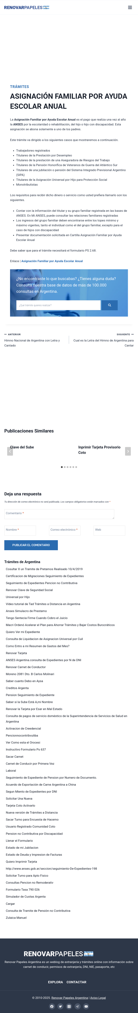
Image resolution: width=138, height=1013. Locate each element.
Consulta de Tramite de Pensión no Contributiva (38, 910)
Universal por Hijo (18, 597)
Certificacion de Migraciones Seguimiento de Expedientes (45, 576)
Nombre (12, 529)
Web (98, 529)
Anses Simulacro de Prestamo (26, 611)
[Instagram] (69, 1006)
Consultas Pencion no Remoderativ (29, 882)
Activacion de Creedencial (23, 728)
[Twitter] (60, 1006)
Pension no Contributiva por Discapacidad (34, 833)
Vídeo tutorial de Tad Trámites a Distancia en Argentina (43, 604)
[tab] (62, 467)
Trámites (19, 87)
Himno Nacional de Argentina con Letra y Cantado (35, 339)
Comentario (15, 513)
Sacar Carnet (15, 756)
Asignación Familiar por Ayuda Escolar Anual (52, 261)
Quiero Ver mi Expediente (23, 632)
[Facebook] (52, 1006)
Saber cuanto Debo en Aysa (24, 681)
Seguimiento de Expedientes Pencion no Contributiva (41, 583)
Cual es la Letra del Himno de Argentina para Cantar (103, 339)
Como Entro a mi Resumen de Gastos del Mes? (38, 646)
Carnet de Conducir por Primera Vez (30, 763)
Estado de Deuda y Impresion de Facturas (34, 854)
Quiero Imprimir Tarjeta (21, 861)
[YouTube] (86, 1006)
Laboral (11, 770)
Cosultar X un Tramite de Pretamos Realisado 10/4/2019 (44, 569)
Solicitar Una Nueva (19, 798)
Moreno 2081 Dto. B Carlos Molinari (30, 674)
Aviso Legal (98, 998)
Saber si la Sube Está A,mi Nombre (29, 702)
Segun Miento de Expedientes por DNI (31, 791)
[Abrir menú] (130, 7)
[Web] (110, 531)
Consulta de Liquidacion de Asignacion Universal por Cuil (44, 639)
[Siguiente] (128, 451)
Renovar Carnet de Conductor (26, 667)
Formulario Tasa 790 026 (23, 889)
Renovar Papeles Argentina (69, 998)
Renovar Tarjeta (16, 653)
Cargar (10, 904)
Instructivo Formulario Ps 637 (26, 749)
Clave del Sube (22, 447)
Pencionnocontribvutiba (22, 735)
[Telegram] (78, 1006)
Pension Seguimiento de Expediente (30, 695)
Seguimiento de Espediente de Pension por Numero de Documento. (51, 777)
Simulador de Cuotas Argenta (26, 896)
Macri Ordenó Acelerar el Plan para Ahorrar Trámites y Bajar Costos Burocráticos (60, 625)
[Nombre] (20, 531)
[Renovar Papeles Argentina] (26, 7)
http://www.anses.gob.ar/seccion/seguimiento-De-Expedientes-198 (51, 868)
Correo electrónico (64, 529)
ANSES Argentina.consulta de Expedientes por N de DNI (43, 660)
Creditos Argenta (17, 688)
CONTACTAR (77, 982)
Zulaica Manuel (16, 917)
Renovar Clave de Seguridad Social (29, 590)
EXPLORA (55, 982)
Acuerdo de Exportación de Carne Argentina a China (41, 784)
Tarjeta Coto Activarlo (20, 805)
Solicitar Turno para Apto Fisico (27, 875)
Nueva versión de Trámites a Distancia (32, 812)
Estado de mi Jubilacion (22, 847)
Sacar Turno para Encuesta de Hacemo (32, 819)
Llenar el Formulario (19, 840)
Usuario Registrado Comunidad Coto (30, 826)
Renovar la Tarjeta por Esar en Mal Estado (34, 709)
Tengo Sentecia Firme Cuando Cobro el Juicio (37, 618)
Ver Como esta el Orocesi (23, 742)
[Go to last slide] (10, 451)
